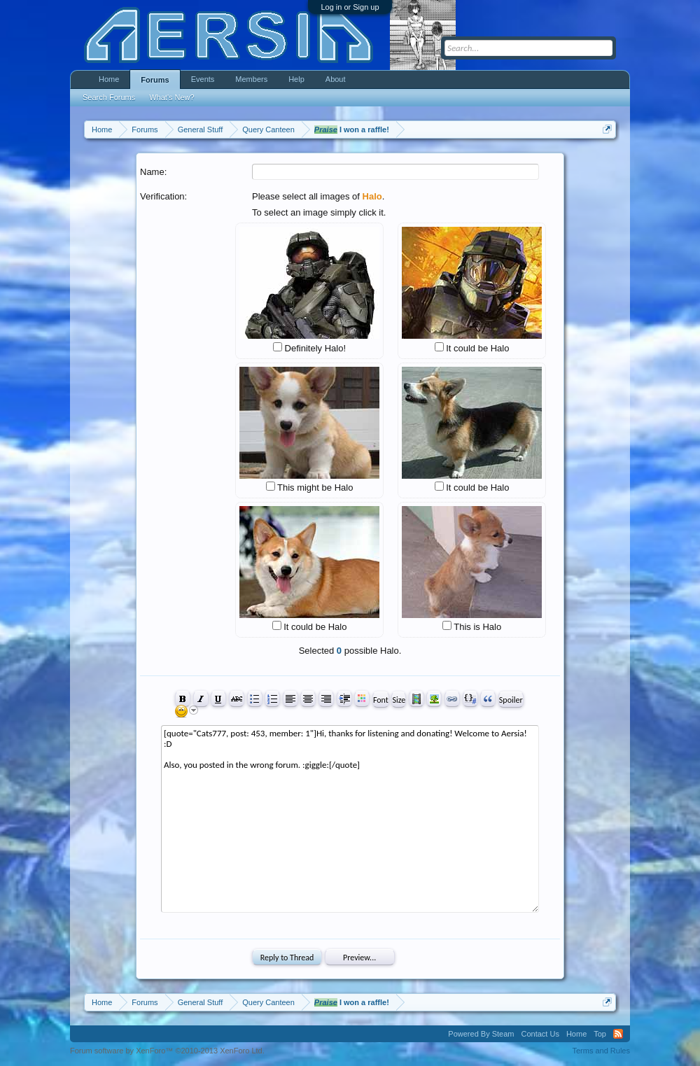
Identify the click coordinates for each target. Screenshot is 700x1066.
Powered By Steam (481, 1034)
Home (109, 79)
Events (203, 79)
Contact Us (540, 1034)
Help (296, 79)
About (336, 79)
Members (251, 79)
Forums (155, 80)
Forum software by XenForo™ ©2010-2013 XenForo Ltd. (167, 1050)
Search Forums (109, 97)
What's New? (171, 97)
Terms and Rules (601, 1050)
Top (600, 1034)
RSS (618, 1034)
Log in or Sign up (350, 7)
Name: (153, 172)
